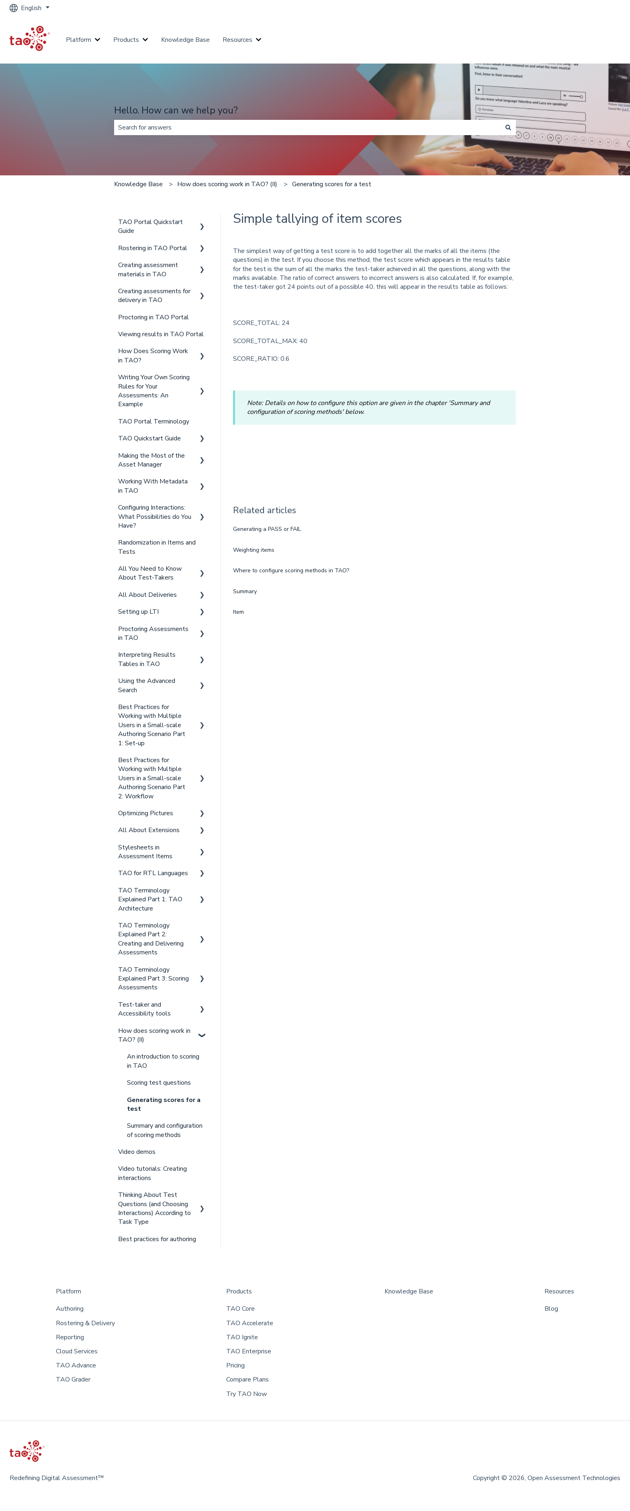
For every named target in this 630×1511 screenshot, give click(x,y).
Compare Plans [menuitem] (247, 1379)
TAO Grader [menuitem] (73, 1379)
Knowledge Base (185, 39)
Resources (237, 39)
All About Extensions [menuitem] (149, 830)
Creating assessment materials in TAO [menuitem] (148, 269)
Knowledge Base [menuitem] (409, 1291)
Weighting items (253, 550)
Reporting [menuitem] (70, 1337)
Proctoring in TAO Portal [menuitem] (153, 317)
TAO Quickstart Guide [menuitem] (149, 438)
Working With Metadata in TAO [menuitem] (153, 486)
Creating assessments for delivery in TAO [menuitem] (154, 295)
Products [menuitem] (239, 1291)
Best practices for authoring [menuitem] (157, 1239)
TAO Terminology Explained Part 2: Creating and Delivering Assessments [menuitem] (151, 939)
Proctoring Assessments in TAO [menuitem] (153, 633)
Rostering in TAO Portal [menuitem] (152, 248)
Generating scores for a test (331, 184)
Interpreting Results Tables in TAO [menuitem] (147, 659)
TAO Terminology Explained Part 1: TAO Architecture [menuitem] (150, 899)
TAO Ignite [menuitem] (242, 1337)
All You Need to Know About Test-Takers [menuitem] (150, 573)
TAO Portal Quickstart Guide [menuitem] (150, 226)
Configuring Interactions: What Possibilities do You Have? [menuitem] (154, 516)
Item (238, 612)
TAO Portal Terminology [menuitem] (153, 421)
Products (126, 39)
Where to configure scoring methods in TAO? (291, 570)
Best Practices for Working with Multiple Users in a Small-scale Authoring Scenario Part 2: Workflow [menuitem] (151, 778)
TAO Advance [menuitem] (76, 1365)
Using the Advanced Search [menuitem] (146, 685)
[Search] (508, 127)
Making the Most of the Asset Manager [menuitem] (151, 460)
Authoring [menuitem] (70, 1308)
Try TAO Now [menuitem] (246, 1394)
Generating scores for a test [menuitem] (163, 1104)
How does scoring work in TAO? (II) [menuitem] (154, 1035)
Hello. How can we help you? (176, 110)
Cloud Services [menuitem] (77, 1351)
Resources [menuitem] (559, 1291)
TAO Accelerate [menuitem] (249, 1323)
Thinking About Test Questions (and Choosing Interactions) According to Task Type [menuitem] (154, 1208)
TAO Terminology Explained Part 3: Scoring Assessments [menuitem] (153, 978)
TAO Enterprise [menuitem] (248, 1351)
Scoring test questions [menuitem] (159, 1082)
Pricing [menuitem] (235, 1365)
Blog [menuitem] (551, 1308)
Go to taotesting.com (582, 39)
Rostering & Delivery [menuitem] (85, 1323)
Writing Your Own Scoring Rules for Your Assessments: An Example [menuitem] (154, 391)
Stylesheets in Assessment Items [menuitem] (145, 852)
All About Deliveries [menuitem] (147, 594)
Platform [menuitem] (68, 1291)
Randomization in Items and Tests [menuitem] (157, 547)
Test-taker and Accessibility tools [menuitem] (144, 1009)
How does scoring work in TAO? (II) (227, 184)
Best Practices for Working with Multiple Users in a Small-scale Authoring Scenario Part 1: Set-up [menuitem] (151, 725)
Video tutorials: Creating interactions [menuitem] (152, 1173)
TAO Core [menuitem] (240, 1308)
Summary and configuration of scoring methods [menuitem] (164, 1130)
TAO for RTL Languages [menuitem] (153, 873)
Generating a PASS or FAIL (267, 529)
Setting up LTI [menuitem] (138, 611)
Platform (78, 39)
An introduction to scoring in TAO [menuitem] (163, 1061)
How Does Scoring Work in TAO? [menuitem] (153, 355)
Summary (245, 591)
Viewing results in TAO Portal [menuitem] (161, 334)
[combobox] (307, 127)
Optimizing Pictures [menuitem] (145, 813)
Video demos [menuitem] (136, 1151)
